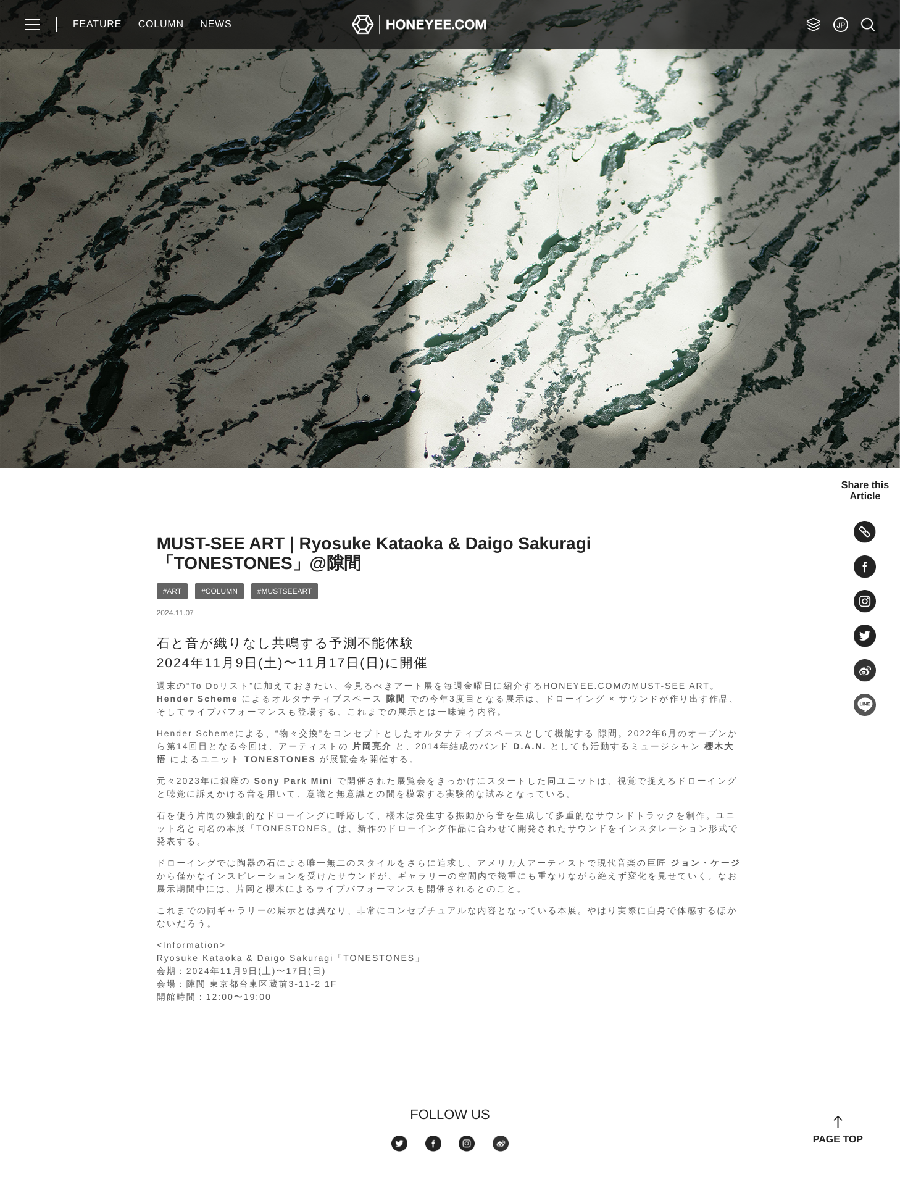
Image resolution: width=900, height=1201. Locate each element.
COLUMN (161, 24)
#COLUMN (219, 591)
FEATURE (97, 24)
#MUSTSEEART (284, 591)
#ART (172, 591)
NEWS (215, 24)
